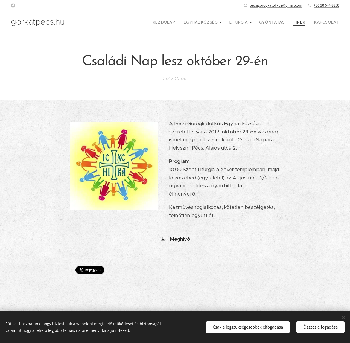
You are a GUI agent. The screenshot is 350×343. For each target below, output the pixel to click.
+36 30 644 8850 (326, 5)
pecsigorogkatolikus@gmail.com (276, 5)
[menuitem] (177, 22)
